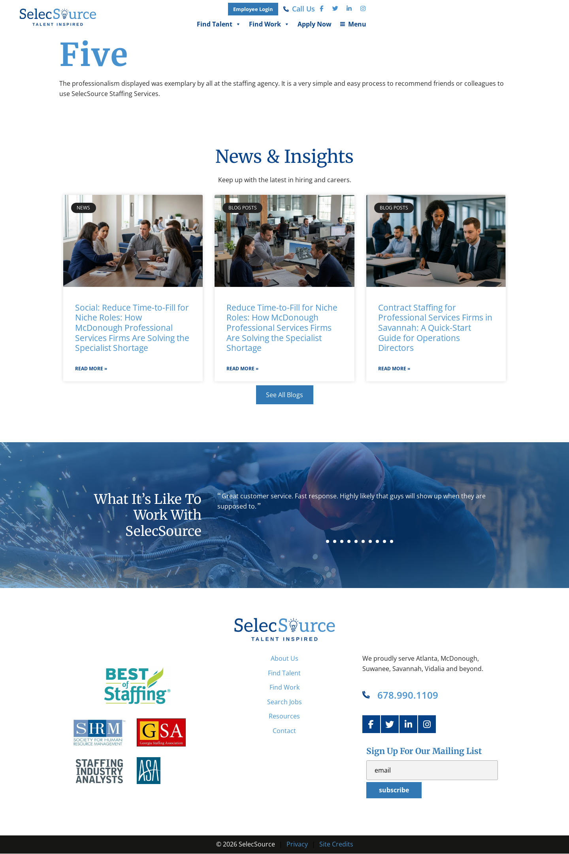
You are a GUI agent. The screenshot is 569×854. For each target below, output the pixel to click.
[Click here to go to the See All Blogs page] (284, 394)
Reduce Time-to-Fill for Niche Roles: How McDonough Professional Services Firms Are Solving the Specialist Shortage (281, 327)
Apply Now (496, 24)
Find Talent (401, 24)
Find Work (451, 24)
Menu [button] (539, 24)
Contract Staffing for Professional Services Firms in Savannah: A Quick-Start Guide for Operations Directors (435, 327)
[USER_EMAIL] (432, 770)
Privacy (297, 844)
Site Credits (336, 844)
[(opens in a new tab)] (435, 9)
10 (391, 541)
